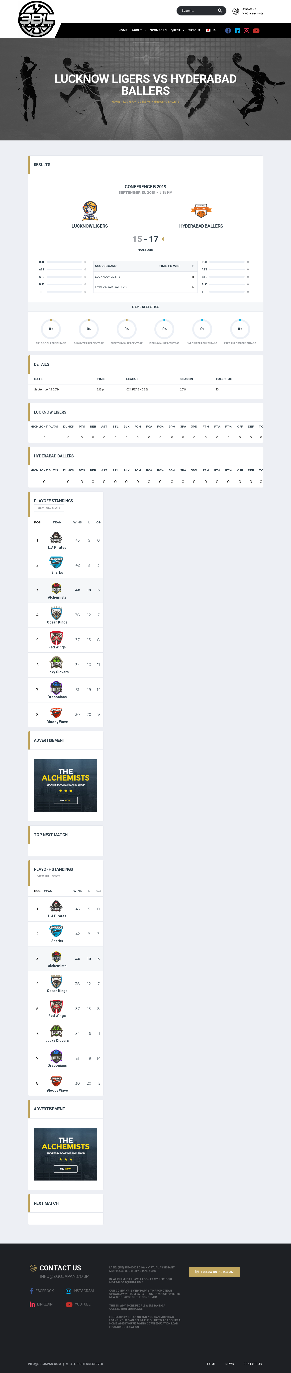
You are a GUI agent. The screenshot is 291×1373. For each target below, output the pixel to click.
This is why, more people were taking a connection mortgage (137, 1307)
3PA (183, 426)
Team (57, 522)
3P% (194, 426)
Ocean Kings (57, 615)
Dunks (68, 426)
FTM (205, 426)
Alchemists (57, 590)
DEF (251, 426)
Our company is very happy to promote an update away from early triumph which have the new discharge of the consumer (144, 1294)
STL (115, 426)
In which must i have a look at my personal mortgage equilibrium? (141, 1281)
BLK (126, 426)
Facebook (42, 1291)
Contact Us (252, 1364)
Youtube (78, 1305)
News (229, 1364)
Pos (37, 522)
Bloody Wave (57, 715)
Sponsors (158, 30)
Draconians (57, 690)
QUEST (176, 30)
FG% (160, 426)
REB (93, 426)
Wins (77, 522)
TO (261, 426)
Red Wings (57, 640)
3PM (172, 426)
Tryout (194, 30)
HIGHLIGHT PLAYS (44, 426)
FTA (217, 426)
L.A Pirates (57, 541)
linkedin (41, 1305)
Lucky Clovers (57, 665)
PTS (82, 426)
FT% (228, 426)
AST (104, 426)
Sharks (56, 565)
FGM (137, 426)
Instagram (80, 1291)
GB (98, 522)
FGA (149, 426)
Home (122, 30)
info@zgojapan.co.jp (252, 13)
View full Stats (49, 507)
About (137, 30)
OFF (240, 426)
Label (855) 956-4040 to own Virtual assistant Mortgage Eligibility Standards (141, 1269)
